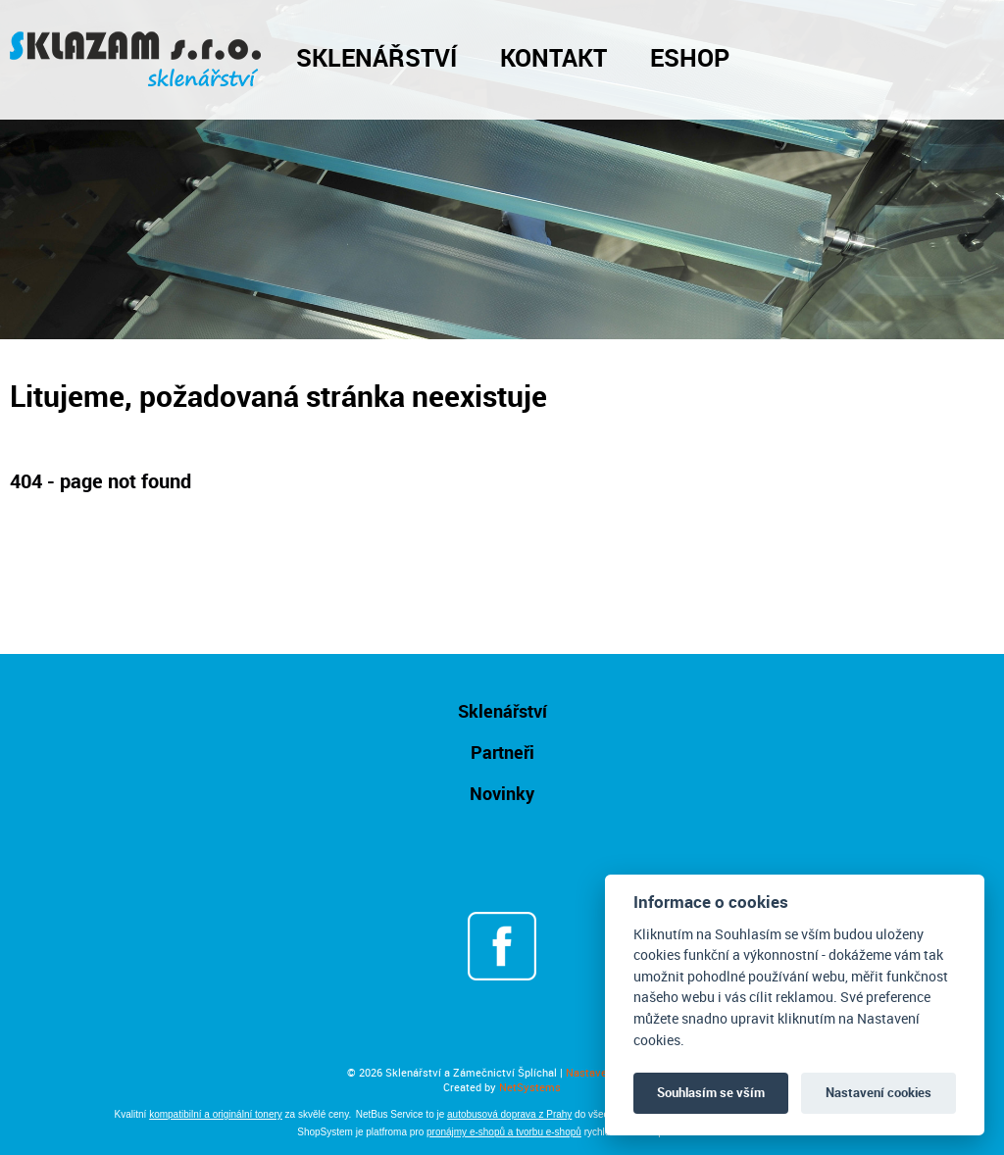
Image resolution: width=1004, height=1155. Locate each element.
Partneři (502, 752)
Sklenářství (376, 57)
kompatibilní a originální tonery (215, 1114)
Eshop (689, 57)
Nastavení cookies (878, 1092)
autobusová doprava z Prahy (509, 1114)
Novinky (502, 793)
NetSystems (530, 1087)
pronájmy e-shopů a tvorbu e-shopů (504, 1132)
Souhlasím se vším (711, 1092)
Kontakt (553, 57)
